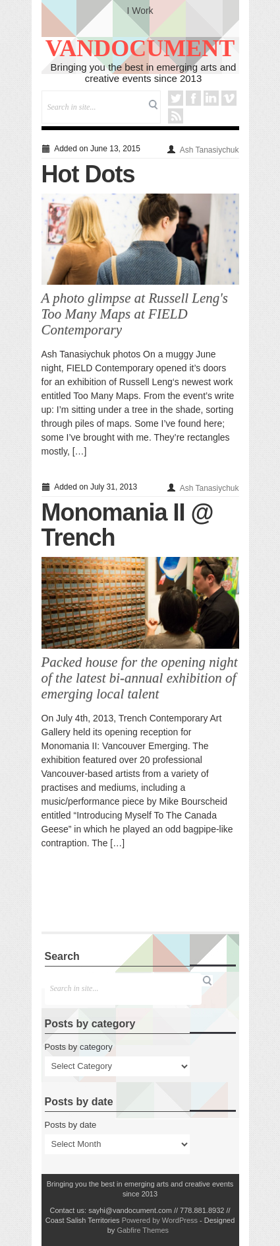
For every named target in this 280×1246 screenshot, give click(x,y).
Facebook (193, 98)
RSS (175, 116)
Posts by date (71, 1125)
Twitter (175, 98)
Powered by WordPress (160, 1220)
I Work (139, 10)
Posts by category (79, 1047)
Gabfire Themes (143, 1230)
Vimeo (229, 98)
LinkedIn (211, 98)
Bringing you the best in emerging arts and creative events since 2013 (144, 72)
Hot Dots (88, 174)
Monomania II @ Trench (127, 525)
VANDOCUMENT (140, 48)
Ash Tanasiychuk (209, 150)
